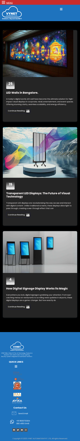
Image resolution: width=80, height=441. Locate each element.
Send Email (23, 413)
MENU (9, 2)
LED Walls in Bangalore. (22, 93)
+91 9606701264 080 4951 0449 (23, 422)
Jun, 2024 (10, 185)
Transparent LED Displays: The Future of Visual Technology (38, 195)
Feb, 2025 (10, 85)
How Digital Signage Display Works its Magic (37, 288)
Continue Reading (19, 110)
